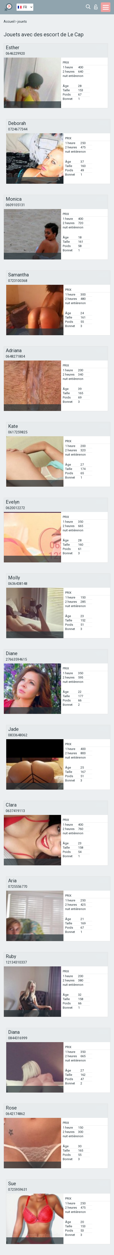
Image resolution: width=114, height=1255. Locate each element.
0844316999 (17, 1038)
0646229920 (15, 53)
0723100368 (17, 281)
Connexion (95, 7)
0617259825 (17, 432)
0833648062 (17, 735)
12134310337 (16, 962)
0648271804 (15, 356)
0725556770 (17, 886)
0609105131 (15, 205)
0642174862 (15, 1114)
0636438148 (17, 584)
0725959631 (17, 1189)
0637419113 (15, 811)
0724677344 (17, 129)
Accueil (9, 21)
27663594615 (16, 659)
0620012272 (15, 508)
